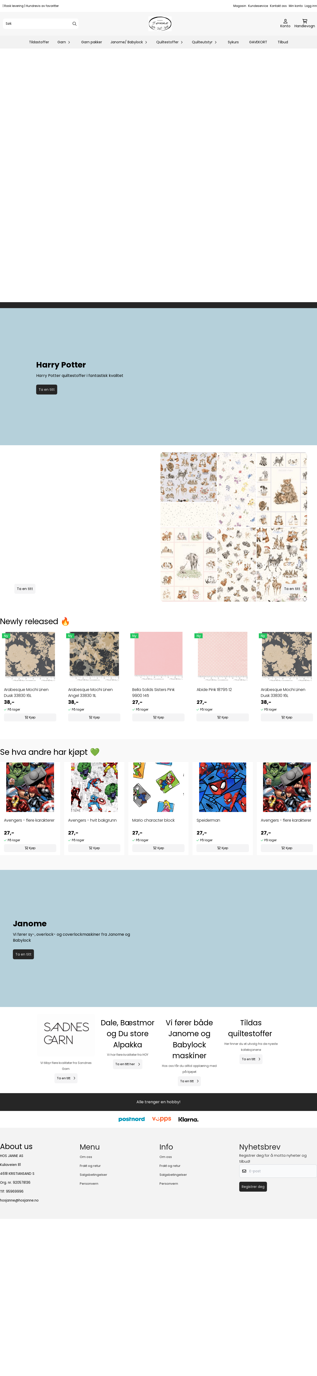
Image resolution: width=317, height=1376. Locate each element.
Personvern (89, 1356)
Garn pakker (91, 42)
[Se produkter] (66, 1168)
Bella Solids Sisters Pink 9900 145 (153, 849)
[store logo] (159, 23)
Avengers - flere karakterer (29, 977)
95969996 (15, 1364)
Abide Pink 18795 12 (214, 846)
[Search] (75, 24)
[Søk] (41, 24)
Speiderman (208, 977)
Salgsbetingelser (93, 1347)
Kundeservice (258, 6)
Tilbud (283, 42)
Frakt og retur (90, 1338)
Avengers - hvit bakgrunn (92, 977)
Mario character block (153, 977)
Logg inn (311, 6)
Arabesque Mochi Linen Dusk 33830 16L (26, 849)
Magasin (239, 6)
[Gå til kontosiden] (285, 23)
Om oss (86, 1329)
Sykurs (233, 42)
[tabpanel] (30, 834)
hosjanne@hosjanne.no (19, 1373)
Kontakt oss (278, 6)
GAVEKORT (258, 42)
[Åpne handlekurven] (304, 23)
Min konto (296, 6)
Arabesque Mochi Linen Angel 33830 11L (90, 849)
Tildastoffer (39, 42)
